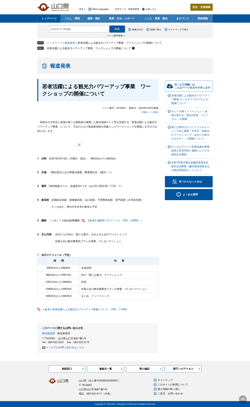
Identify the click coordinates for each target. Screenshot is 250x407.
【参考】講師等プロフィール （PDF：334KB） (113, 220)
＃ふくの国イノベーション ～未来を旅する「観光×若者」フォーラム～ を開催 (189, 115)
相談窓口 (67, 368)
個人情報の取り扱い (169, 389)
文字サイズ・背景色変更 (127, 9)
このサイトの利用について (173, 384)
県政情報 (203, 18)
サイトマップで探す (178, 29)
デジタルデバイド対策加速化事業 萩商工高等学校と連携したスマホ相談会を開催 (190, 150)
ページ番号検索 (115, 35)
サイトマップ (165, 380)
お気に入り (151, 9)
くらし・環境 (72, 18)
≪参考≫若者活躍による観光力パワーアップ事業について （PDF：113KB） (85, 309)
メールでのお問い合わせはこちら (65, 347)
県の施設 (144, 368)
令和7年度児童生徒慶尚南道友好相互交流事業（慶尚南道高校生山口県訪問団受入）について (190, 166)
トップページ (49, 18)
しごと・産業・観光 (156, 18)
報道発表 (70, 42)
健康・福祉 (93, 18)
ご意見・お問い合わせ (170, 393)
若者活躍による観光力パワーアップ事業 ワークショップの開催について (89, 48)
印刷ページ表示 (150, 112)
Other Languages (100, 9)
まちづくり (182, 18)
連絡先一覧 (105, 368)
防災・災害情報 (201, 7)
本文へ (82, 9)
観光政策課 (48, 333)
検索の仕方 (137, 29)
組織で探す (155, 29)
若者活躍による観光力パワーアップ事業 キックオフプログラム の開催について (190, 99)
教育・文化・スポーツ (122, 18)
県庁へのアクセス (183, 368)
